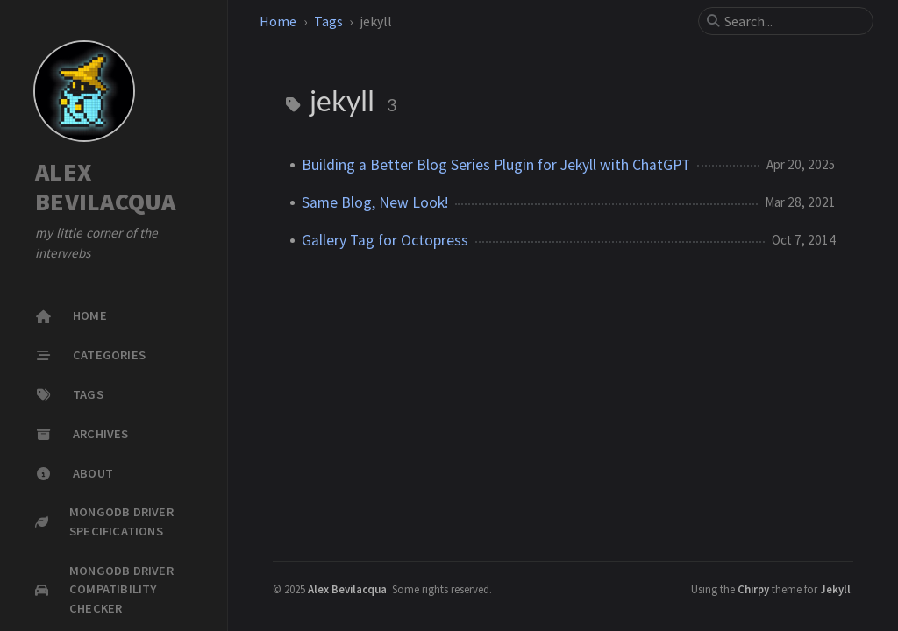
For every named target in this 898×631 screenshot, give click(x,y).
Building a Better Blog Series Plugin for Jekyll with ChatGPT (496, 164)
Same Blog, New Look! (375, 202)
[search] (793, 21)
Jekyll (835, 589)
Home (278, 21)
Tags (328, 21)
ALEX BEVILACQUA (105, 187)
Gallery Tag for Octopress (385, 240)
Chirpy (753, 589)
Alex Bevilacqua (347, 589)
